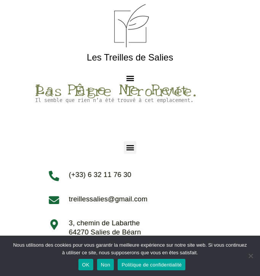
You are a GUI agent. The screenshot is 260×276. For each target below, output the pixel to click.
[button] (130, 78)
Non (105, 265)
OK (85, 265)
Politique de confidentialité (151, 265)
